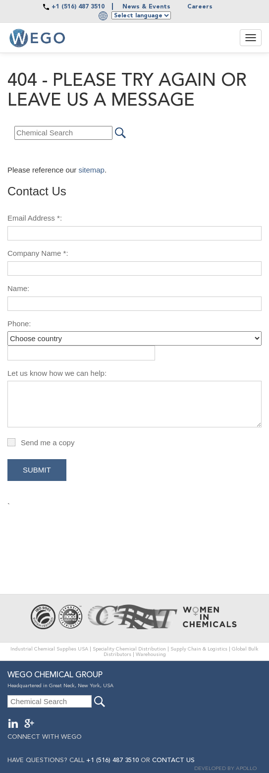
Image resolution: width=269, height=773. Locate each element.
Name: (18, 288)
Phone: (19, 323)
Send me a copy (47, 442)
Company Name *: (37, 253)
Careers (200, 7)
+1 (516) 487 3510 (78, 7)
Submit (37, 470)
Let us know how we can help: (57, 373)
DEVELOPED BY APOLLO (225, 769)
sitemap (91, 170)
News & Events (146, 7)
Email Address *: (34, 218)
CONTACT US (173, 760)
